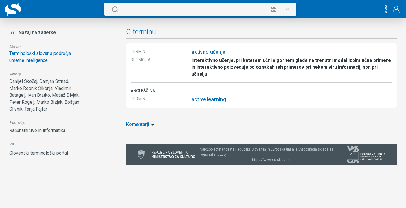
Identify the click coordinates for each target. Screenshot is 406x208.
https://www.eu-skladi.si (271, 160)
